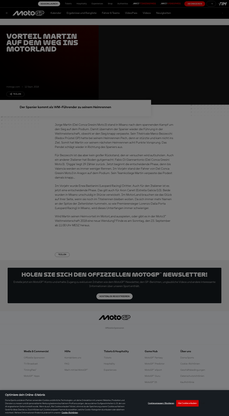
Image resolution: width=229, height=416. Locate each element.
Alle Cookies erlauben (187, 403)
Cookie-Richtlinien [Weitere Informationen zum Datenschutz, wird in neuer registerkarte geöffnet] (70, 413)
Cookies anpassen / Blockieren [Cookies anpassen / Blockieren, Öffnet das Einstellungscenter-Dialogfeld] (161, 403)
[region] (114, 403)
